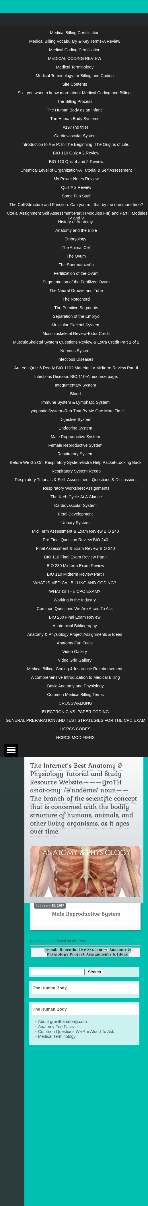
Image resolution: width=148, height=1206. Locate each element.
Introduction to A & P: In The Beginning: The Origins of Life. (75, 144)
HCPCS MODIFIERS (75, 737)
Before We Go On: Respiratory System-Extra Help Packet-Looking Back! (76, 462)
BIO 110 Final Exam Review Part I (75, 557)
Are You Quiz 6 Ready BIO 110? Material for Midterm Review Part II (76, 368)
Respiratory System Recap (76, 471)
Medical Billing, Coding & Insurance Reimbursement (74, 668)
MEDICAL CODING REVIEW (75, 58)
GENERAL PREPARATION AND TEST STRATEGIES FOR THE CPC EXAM (75, 720)
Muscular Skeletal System (75, 325)
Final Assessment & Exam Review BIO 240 (75, 548)
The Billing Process (74, 101)
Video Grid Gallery (74, 660)
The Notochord (76, 299)
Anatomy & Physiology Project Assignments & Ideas (74, 634)
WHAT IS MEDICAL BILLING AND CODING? (74, 583)
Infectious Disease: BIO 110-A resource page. (76, 376)
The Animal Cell (76, 247)
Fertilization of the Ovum (76, 273)
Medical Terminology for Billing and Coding (75, 75)
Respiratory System (75, 454)
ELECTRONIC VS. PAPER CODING (75, 711)
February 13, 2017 (50, 905)
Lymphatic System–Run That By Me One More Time (76, 411)
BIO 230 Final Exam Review (75, 617)
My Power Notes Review (76, 179)
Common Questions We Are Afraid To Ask (75, 608)
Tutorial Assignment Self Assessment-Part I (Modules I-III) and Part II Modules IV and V (76, 215)
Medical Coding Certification (74, 50)
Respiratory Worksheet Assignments (76, 488)
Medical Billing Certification (75, 32)
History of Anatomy (75, 221)
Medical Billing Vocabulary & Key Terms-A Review (74, 41)
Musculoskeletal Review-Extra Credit (76, 333)
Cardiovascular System (75, 136)
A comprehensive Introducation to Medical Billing (75, 677)
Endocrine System (75, 428)
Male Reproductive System (75, 436)
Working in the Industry (75, 600)
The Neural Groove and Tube (76, 290)
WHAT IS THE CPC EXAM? (74, 591)
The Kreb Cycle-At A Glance (76, 497)
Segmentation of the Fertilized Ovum (76, 282)
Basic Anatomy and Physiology (75, 686)
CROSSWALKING (75, 703)
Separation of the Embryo (76, 316)
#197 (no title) (75, 127)
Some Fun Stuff (76, 196)
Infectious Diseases (76, 359)
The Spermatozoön (76, 264)
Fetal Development (75, 514)
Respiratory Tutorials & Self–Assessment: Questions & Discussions (76, 479)
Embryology (75, 239)
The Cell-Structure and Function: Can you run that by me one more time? (76, 204)
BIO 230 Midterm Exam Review (75, 565)
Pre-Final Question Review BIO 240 (75, 540)
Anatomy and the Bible (76, 230)
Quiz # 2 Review (76, 187)
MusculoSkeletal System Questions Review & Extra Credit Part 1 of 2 (76, 342)
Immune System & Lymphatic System (75, 402)
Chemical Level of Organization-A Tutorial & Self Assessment (76, 170)
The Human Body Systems (74, 118)
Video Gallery (74, 651)
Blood (75, 393)
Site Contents (74, 84)
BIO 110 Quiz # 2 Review (76, 153)
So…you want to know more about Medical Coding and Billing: (75, 93)
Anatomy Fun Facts (75, 643)
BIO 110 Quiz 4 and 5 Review (76, 161)
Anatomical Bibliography (74, 625)
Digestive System (75, 419)
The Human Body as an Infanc (74, 110)
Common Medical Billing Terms (75, 694)
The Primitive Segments (76, 307)
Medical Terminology (75, 67)
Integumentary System (75, 385)
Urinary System (75, 522)
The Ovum (76, 256)
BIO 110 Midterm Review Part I (75, 574)
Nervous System (75, 350)
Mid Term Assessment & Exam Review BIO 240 (75, 531)
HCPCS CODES (75, 729)
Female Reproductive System (75, 445)
